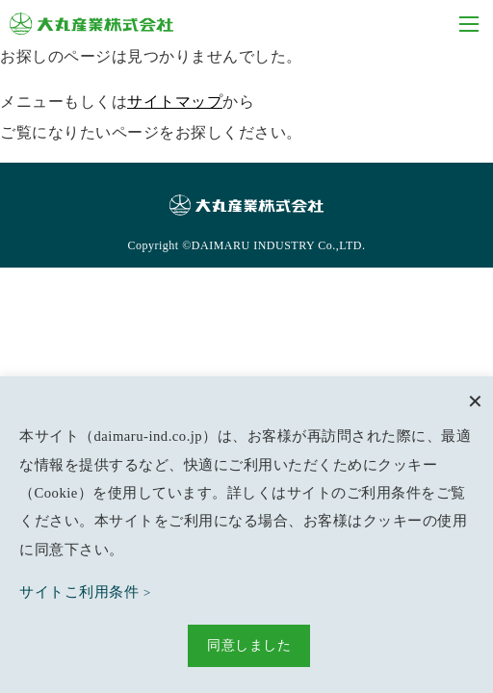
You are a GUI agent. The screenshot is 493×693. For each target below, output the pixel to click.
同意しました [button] (249, 645)
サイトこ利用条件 (79, 592)
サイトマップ (174, 101)
